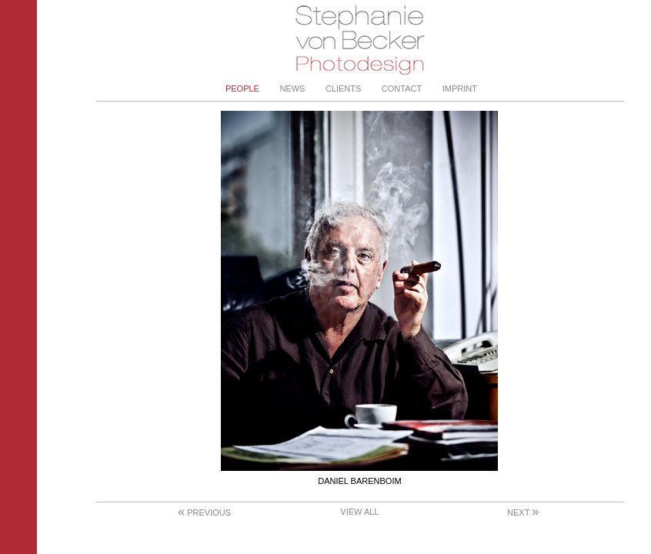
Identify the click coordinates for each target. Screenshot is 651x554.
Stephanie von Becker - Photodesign (359, 40)
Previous (204, 512)
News (292, 88)
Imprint (459, 88)
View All (359, 511)
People (242, 88)
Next (523, 512)
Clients (343, 88)
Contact (402, 88)
